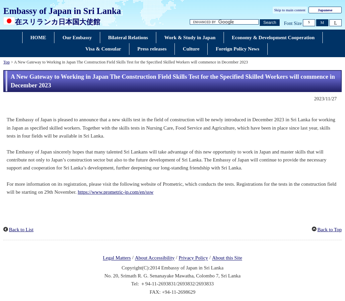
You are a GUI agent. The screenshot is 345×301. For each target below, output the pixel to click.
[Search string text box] (224, 22)
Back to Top (329, 229)
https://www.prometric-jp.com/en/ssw (115, 192)
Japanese (325, 10)
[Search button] (270, 22)
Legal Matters (117, 258)
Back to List (21, 229)
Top (6, 62)
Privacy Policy (193, 258)
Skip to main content (290, 10)
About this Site (227, 258)
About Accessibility (155, 258)
